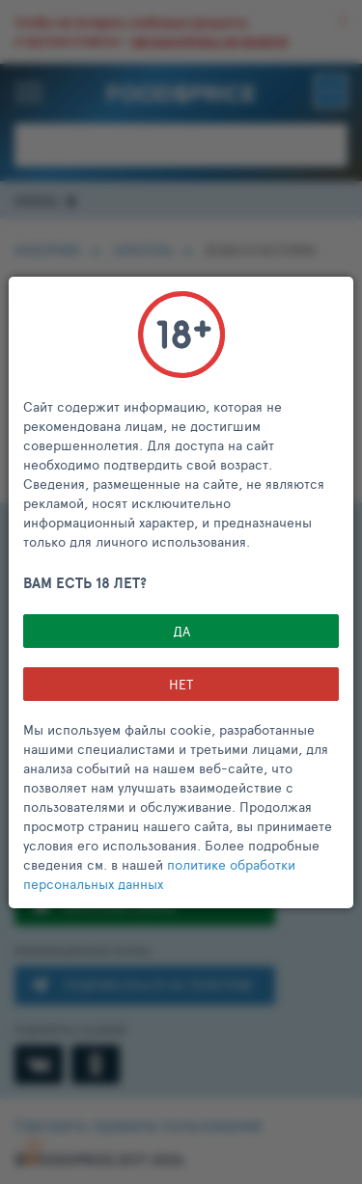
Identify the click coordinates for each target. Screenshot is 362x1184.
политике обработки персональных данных (159, 874)
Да (181, 631)
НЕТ (181, 684)
